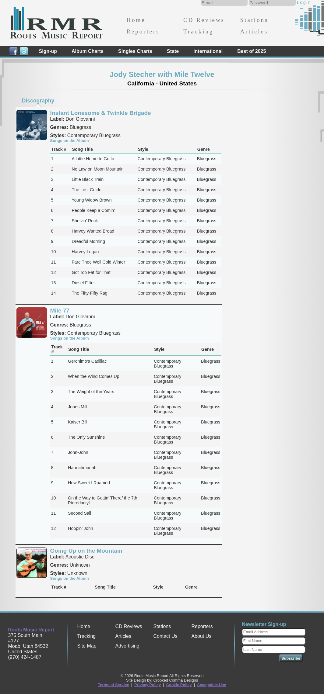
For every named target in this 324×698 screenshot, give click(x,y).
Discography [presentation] (38, 101)
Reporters (143, 31)
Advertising (127, 645)
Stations (254, 20)
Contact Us (165, 636)
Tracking (198, 31)
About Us (201, 636)
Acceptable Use (211, 684)
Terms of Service (113, 684)
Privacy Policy (147, 684)
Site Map (86, 645)
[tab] (38, 101)
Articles (254, 31)
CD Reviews (204, 20)
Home (135, 20)
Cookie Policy (179, 684)
